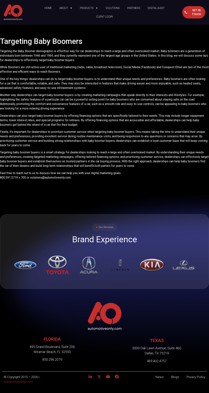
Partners (133, 8)
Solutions (113, 8)
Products (89, 8)
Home (48, 8)
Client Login (104, 16)
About (65, 8)
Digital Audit (156, 8)
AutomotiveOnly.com (18, 381)
